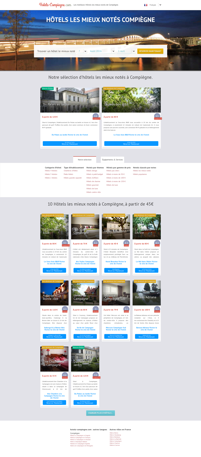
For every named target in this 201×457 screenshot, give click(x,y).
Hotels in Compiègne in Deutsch (80, 439)
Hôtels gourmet (92, 185)
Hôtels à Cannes (115, 445)
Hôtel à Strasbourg (115, 435)
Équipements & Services (112, 159)
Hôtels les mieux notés (142, 170)
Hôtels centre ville (93, 192)
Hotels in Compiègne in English (80, 435)
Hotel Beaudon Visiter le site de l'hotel (116, 262)
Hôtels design (91, 170)
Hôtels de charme (93, 181)
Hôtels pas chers (112, 170)
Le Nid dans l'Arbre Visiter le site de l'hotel (146, 262)
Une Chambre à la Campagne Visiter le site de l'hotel (54, 396)
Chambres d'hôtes (71, 170)
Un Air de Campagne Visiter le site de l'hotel (85, 328)
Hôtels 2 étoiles (51, 178)
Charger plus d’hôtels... (100, 413)
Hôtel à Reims (114, 433)
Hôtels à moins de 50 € (115, 174)
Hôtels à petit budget (94, 174)
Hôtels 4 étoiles (51, 170)
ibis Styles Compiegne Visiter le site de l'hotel (85, 262)
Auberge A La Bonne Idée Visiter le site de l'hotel (54, 328)
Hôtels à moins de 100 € (116, 178)
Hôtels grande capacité (73, 178)
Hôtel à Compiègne (116, 441)
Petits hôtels (68, 174)
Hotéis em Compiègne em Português (81, 446)
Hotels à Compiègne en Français (80, 437)
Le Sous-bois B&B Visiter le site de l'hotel (131, 135)
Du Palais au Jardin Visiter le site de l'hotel (70, 135)
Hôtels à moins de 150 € (116, 181)
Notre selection (84, 159)
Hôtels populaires (140, 174)
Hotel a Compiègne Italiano (78, 442)
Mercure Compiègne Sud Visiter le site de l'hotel (116, 328)
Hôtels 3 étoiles (51, 174)
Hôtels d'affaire (92, 178)
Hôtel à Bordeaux (115, 437)
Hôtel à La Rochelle (115, 439)
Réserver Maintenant (150, 51)
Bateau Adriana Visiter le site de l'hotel (146, 328)
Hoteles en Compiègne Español (80, 444)
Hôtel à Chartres (115, 443)
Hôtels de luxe (92, 188)
